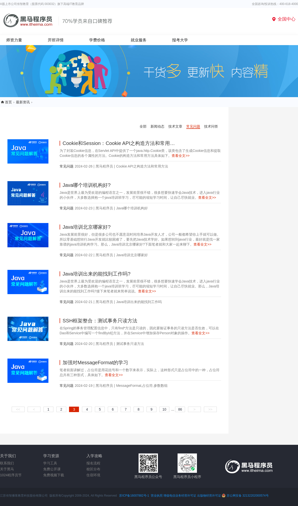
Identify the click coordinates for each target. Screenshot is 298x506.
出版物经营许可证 (209, 495)
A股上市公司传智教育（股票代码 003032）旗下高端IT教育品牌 (42, 4)
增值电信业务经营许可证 (179, 495)
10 (164, 409)
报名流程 (93, 463)
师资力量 (14, 40)
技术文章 (175, 126)
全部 (143, 126)
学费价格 (97, 40)
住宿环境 (93, 475)
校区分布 (93, 469)
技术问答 (211, 126)
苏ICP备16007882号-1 (134, 495)
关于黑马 (7, 469)
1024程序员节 (11, 475)
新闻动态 (157, 126)
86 (180, 409)
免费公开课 (52, 469)
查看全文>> (180, 156)
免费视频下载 (53, 475)
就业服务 (139, 40)
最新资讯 (23, 102)
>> (210, 409)
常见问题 (193, 126)
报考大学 (180, 40)
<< (18, 409)
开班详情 (56, 40)
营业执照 (157, 495)
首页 (8, 102)
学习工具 (50, 463)
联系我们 (7, 463)
